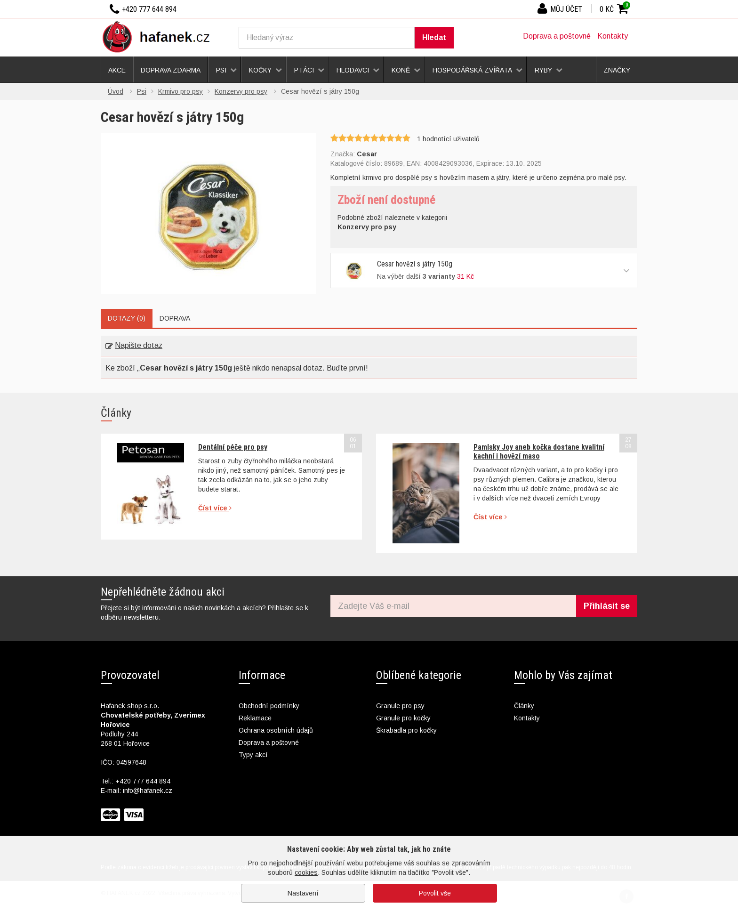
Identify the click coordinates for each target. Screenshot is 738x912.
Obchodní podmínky (269, 706)
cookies (306, 872)
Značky (616, 70)
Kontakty (612, 36)
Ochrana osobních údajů (276, 730)
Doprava (175, 318)
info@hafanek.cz (147, 790)
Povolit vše (435, 893)
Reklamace (255, 718)
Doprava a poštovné (557, 36)
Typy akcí (253, 755)
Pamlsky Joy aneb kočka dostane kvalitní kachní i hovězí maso (538, 451)
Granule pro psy (400, 706)
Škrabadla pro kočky (406, 730)
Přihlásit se (607, 606)
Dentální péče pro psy (232, 447)
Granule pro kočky (403, 718)
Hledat (434, 37)
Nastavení (303, 893)
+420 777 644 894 (142, 781)
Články (524, 706)
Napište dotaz (133, 345)
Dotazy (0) (126, 318)
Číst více (215, 508)
